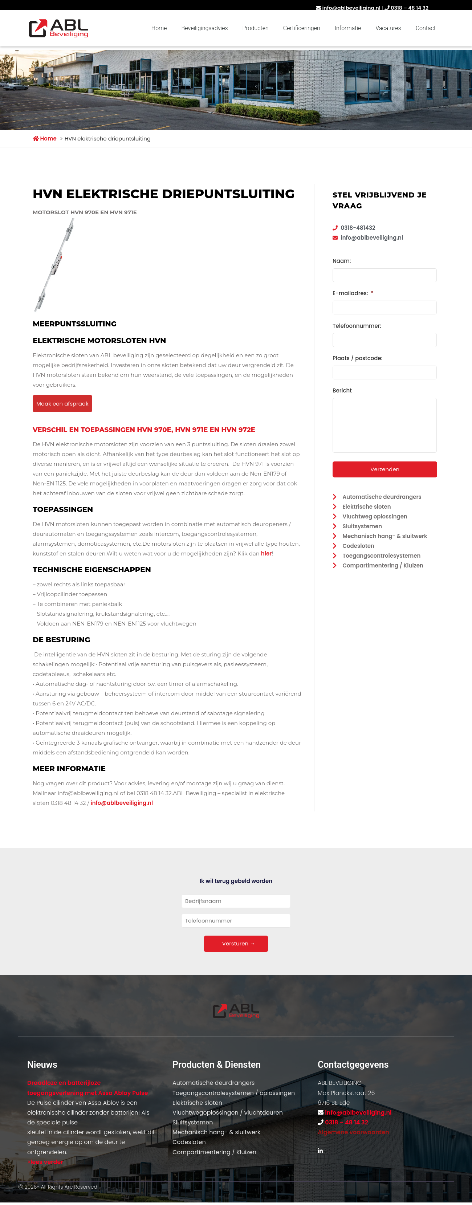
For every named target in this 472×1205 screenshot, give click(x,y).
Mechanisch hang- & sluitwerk (216, 1132)
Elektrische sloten (197, 1103)
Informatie (348, 28)
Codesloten (189, 1142)
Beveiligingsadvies (205, 28)
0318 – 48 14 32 (409, 8)
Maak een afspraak (62, 403)
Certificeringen (301, 28)
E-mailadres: (353, 293)
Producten (256, 28)
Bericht (342, 388)
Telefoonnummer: (357, 324)
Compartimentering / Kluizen (214, 1152)
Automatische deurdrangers (213, 1083)
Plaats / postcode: (357, 356)
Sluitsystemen (192, 1122)
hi (263, 553)
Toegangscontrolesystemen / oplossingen (233, 1093)
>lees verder (45, 1162)
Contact (426, 28)
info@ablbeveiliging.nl (351, 8)
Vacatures (388, 28)
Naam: (342, 261)
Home (159, 28)
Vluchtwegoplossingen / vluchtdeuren (227, 1112)
